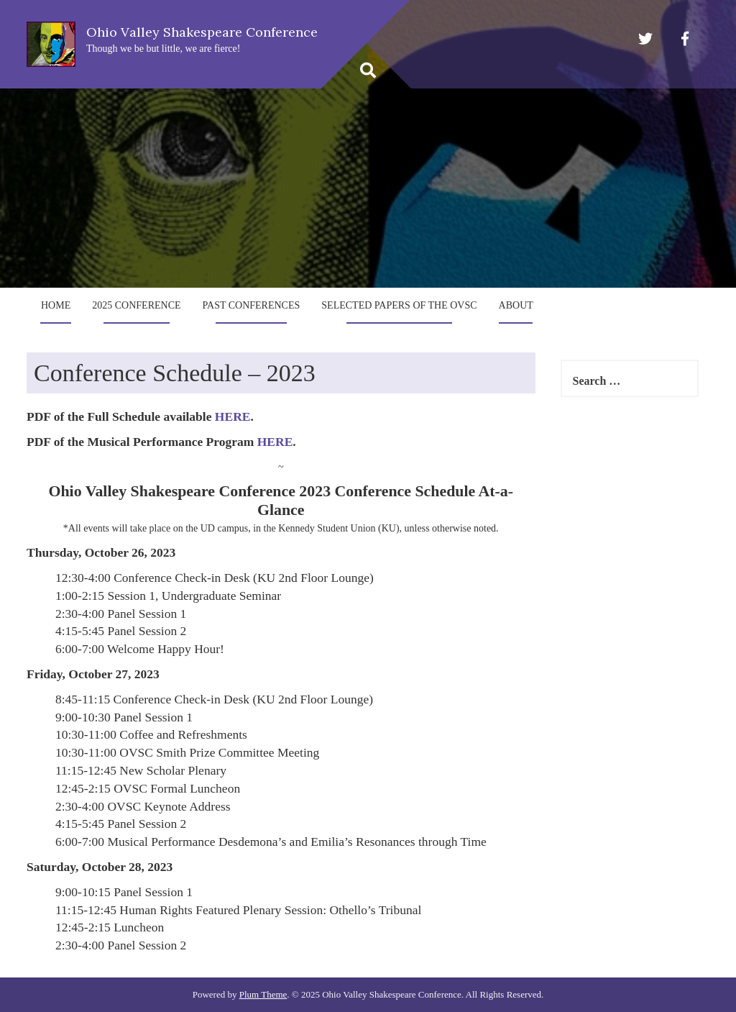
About (516, 305)
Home (55, 305)
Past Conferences (251, 305)
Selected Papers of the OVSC (399, 305)
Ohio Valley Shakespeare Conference (202, 32)
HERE (233, 416)
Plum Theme (263, 994)
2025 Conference (136, 305)
